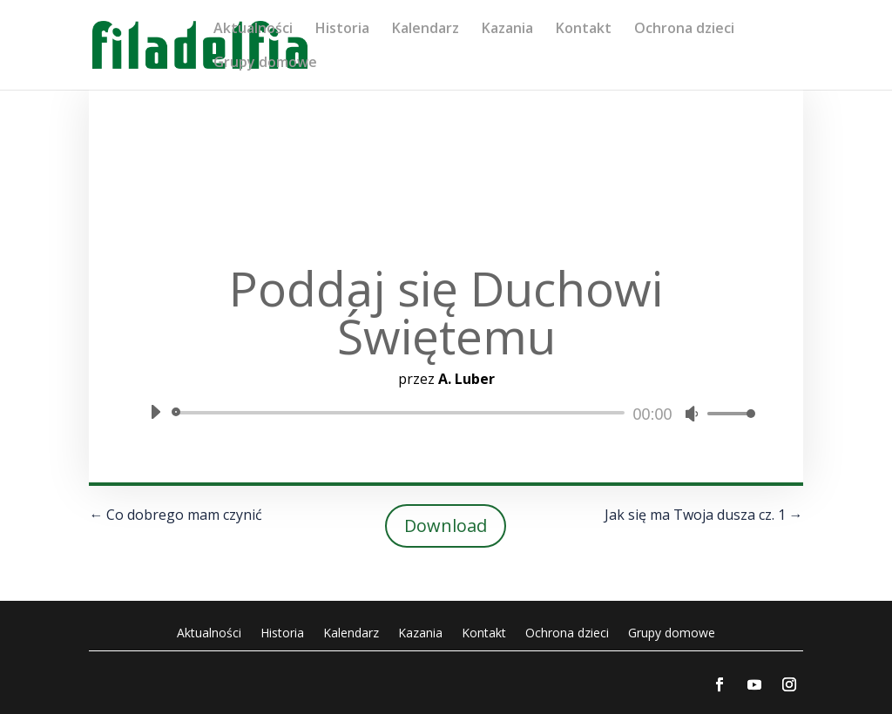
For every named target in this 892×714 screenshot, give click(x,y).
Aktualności (253, 29)
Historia (342, 29)
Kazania (507, 29)
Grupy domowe (265, 63)
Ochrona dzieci (684, 29)
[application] (445, 412)
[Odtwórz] (155, 412)
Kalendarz (425, 29)
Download (445, 525)
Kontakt (584, 29)
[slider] (401, 412)
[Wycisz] (691, 413)
